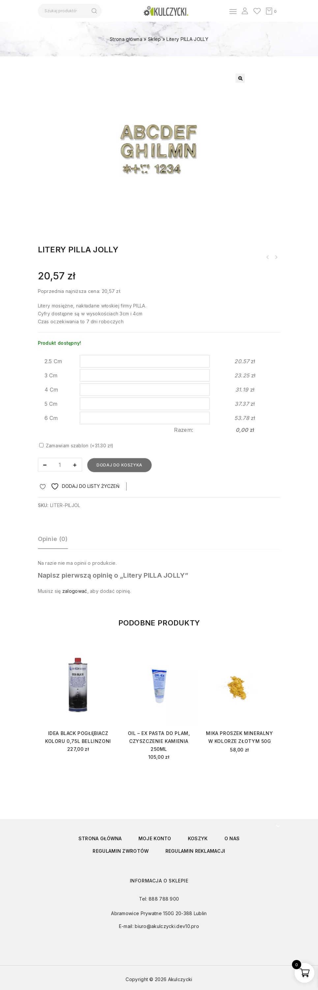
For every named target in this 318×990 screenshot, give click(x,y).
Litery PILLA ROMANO (267, 257)
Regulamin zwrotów (121, 851)
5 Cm (51, 403)
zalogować (74, 591)
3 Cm (51, 375)
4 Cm (51, 389)
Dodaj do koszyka (119, 465)
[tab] (56, 542)
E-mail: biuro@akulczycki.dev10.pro (159, 926)
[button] (240, 78)
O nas (232, 838)
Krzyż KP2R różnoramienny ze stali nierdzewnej (276, 257)
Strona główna (126, 39)
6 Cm (51, 418)
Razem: (183, 430)
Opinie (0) (53, 538)
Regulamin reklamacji (195, 851)
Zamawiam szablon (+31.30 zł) (76, 445)
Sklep (154, 39)
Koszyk (198, 838)
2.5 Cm (53, 361)
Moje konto (154, 838)
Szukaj (94, 11)
